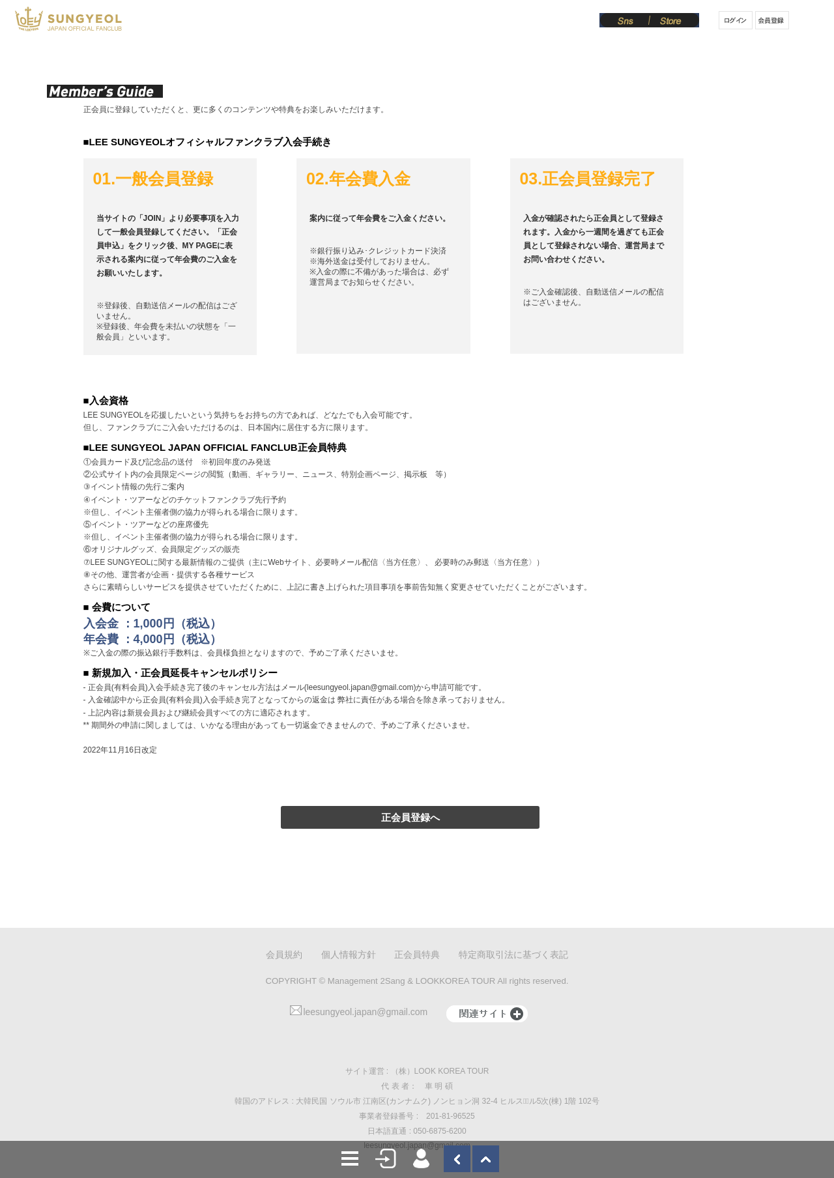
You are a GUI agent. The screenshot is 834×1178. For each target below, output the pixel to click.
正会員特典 (417, 954)
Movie (452, 21)
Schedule (298, 21)
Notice (353, 21)
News (197, 21)
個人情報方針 (348, 954)
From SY (551, 21)
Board (499, 21)
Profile (244, 21)
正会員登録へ (410, 817)
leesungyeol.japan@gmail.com (358, 1012)
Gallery (403, 21)
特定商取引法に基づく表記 (513, 954)
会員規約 (284, 954)
